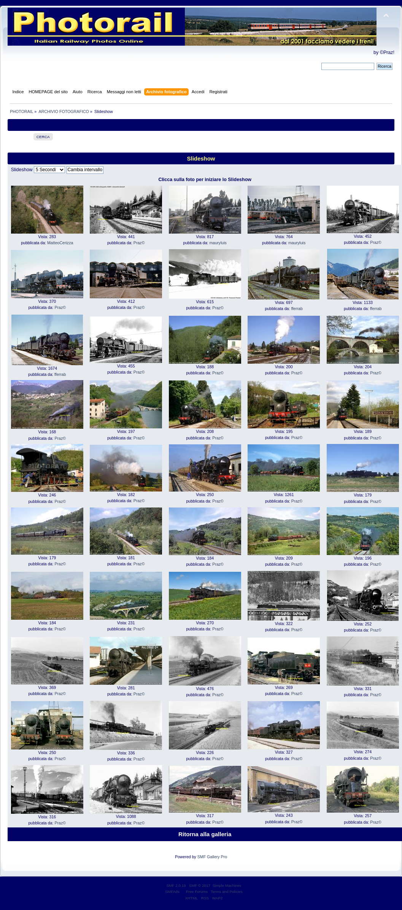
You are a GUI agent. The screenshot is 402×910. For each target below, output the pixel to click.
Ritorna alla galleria (204, 834)
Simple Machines (227, 885)
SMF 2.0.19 (176, 885)
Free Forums (197, 891)
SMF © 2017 (199, 885)
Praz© (139, 242)
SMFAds (172, 891)
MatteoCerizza (60, 242)
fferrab (296, 308)
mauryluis (217, 242)
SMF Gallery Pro (212, 856)
